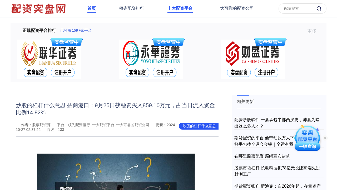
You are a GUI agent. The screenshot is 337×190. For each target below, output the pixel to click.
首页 (91, 8)
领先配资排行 (131, 8)
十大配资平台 (180, 8)
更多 (314, 31)
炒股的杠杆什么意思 (199, 126)
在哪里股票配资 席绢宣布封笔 (262, 156)
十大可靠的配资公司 (235, 8)
